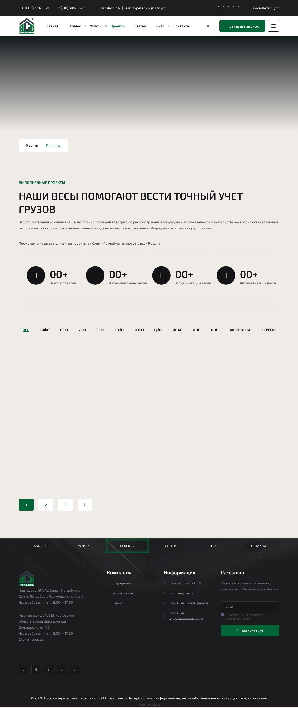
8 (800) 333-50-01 (36, 8)
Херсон (268, 329)
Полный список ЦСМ (182, 584)
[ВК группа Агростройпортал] (223, 8)
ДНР (214, 329)
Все (26, 329)
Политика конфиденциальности (184, 617)
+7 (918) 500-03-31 (70, 8)
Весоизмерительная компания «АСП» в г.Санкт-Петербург (95, 699)
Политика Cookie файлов (186, 604)
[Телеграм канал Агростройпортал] (218, 8)
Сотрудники (119, 584)
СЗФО (119, 329)
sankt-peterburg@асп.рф (145, 8)
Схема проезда (31, 640)
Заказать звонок (242, 26)
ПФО (64, 329)
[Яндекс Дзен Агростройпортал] (233, 8)
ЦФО (158, 329)
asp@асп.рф (110, 8)
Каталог (40, 546)
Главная (32, 145)
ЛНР (196, 329)
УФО (82, 329)
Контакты (257, 546)
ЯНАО (177, 329)
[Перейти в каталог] (208, 26)
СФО (100, 329)
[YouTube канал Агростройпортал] (238, 8)
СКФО (45, 329)
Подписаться (250, 632)
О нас (214, 546)
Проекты (127, 546)
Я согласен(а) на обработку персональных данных (244, 617)
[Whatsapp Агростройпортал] (228, 8)
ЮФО (139, 329)
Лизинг (115, 604)
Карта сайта (149, 705)
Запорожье (240, 329)
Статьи (170, 546)
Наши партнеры (179, 594)
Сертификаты (120, 594)
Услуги (84, 546)
